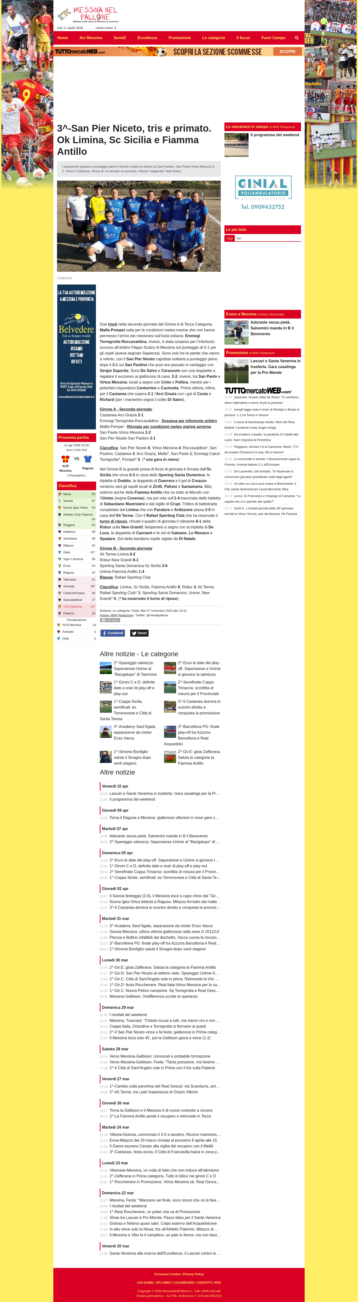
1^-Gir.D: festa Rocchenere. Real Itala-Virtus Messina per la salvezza (169, 985)
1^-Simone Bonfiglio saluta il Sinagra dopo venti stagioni (132, 757)
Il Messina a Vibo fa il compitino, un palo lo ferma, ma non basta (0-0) (169, 1235)
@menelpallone (157, 615)
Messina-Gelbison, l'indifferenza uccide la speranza (154, 996)
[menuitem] (297, 38)
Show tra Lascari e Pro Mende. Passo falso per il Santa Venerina (165, 1218)
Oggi (229, 238)
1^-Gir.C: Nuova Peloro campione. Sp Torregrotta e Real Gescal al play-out (174, 991)
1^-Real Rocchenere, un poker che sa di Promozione (155, 1212)
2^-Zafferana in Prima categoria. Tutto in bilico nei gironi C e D (163, 1176)
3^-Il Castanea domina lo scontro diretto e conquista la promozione (199, 707)
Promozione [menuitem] (180, 38)
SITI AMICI (163, 1282)
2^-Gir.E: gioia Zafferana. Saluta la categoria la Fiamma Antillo (199, 757)
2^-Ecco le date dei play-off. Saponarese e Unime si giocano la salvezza (199, 668)
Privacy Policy (193, 1274)
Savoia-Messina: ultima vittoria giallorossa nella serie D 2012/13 (164, 932)
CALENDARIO (184, 1282)
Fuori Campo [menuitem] (274, 38)
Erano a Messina (241, 314)
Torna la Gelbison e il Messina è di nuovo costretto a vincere (161, 1110)
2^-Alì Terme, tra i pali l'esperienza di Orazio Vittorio (154, 1092)
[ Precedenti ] (76, 475)
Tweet (139, 633)
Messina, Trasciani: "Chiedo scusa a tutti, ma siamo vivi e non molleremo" (173, 1020)
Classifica (67, 486)
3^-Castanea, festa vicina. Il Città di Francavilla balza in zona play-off (168, 1152)
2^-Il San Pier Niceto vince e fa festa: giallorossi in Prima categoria (166, 1032)
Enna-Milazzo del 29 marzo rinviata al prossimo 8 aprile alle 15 (163, 1140)
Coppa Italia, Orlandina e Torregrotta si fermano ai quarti (158, 1026)
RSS (218, 1282)
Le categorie (121, 610)
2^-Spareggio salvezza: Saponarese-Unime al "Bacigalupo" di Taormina (135, 668)
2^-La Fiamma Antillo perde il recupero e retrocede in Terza (160, 1116)
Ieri (239, 238)
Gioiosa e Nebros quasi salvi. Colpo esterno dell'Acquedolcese (163, 1223)
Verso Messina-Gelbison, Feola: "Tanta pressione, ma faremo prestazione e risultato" (182, 1062)
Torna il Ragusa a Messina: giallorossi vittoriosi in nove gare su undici (168, 818)
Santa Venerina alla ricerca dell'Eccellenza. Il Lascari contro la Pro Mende (173, 1253)
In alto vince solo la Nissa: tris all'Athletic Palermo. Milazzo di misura (168, 1229)
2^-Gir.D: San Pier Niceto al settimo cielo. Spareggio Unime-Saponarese (172, 973)
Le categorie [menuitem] (213, 38)
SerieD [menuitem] (120, 38)
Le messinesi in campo (247, 127)
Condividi (112, 633)
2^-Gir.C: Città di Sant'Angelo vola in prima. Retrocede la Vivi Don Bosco (172, 979)
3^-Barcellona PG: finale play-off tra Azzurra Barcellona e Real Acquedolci (173, 943)
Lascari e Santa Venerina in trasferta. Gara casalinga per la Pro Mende (170, 793)
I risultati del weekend (128, 1015)
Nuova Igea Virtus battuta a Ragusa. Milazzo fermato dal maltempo (167, 902)
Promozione (237, 353)
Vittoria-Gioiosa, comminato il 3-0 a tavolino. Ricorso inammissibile (167, 1134)
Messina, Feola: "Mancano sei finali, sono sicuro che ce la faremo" (166, 1200)
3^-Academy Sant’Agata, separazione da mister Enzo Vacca (135, 732)
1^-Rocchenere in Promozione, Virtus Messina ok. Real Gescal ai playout (172, 1182)
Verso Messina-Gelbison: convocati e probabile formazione (160, 1056)
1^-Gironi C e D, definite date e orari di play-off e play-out (134, 688)
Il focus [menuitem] (243, 38)
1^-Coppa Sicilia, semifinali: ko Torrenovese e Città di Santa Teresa (167, 877)
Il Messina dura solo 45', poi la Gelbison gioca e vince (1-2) (160, 1038)
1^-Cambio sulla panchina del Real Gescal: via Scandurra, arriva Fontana (173, 1086)
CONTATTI (204, 1282)
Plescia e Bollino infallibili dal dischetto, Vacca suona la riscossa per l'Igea (173, 937)
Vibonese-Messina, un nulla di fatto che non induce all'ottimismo (164, 1170)
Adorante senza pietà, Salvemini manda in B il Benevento (158, 836)
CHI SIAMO (145, 1282)
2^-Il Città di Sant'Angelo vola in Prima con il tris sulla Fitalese (162, 1068)
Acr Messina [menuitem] (90, 38)
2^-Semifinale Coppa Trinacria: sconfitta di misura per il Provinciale (198, 688)
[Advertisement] (263, 276)
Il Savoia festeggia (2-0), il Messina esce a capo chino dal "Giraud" (167, 896)
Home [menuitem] (62, 38)
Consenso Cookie (167, 1274)
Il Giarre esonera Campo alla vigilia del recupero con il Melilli (161, 1146)
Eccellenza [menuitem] (147, 38)
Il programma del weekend (132, 799)
